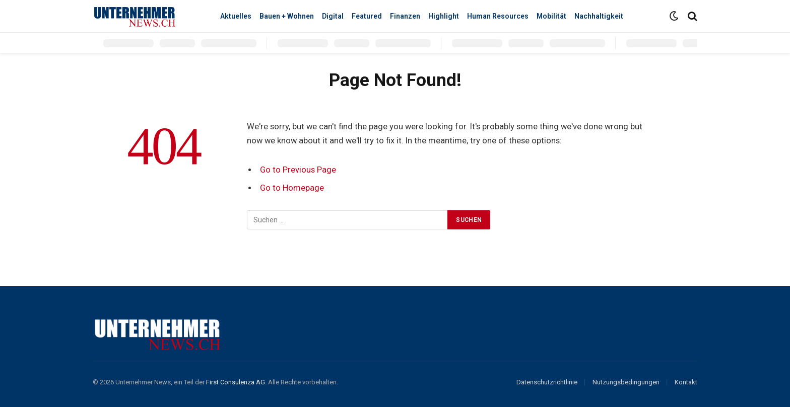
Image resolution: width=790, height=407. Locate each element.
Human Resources (498, 16)
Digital (333, 16)
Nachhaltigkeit (598, 16)
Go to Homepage (292, 188)
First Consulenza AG (235, 382)
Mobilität (551, 16)
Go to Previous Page (298, 170)
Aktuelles (235, 16)
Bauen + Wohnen (286, 16)
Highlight (443, 16)
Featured (367, 16)
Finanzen (405, 16)
